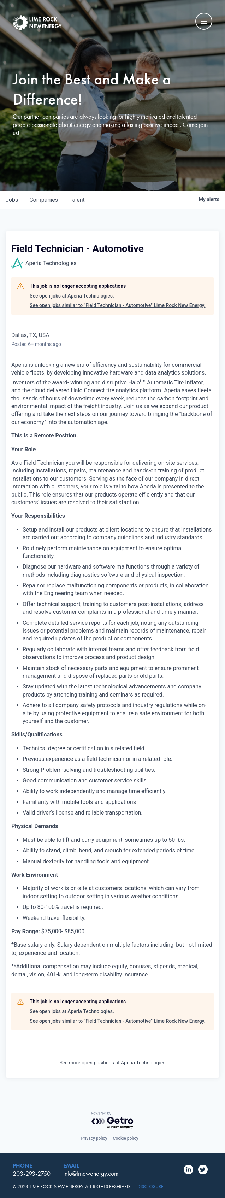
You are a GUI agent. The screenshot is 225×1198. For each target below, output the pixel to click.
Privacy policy (94, 1138)
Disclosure (150, 1187)
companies (43, 199)
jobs (12, 199)
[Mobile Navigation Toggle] (203, 21)
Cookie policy (125, 1138)
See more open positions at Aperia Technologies (113, 1062)
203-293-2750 (32, 1173)
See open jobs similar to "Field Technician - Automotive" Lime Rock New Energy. (117, 305)
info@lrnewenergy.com (90, 1173)
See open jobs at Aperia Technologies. (72, 296)
